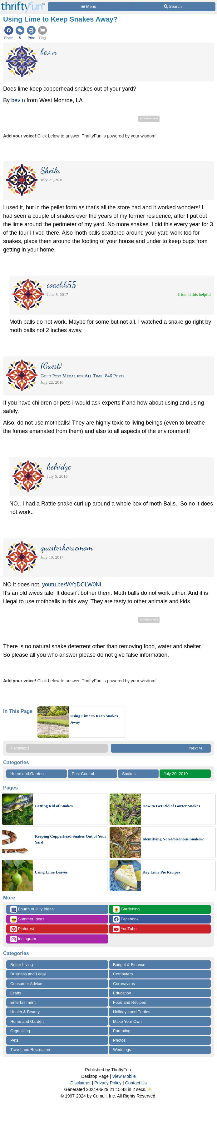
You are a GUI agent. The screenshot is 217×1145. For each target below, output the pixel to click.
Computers (123, 974)
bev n (18, 100)
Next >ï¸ (198, 748)
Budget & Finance (129, 964)
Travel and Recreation (30, 1049)
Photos (119, 1040)
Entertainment (23, 1002)
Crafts (15, 993)
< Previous (20, 748)
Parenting (122, 1030)
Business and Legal (28, 974)
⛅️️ (150, 1089)
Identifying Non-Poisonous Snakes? (173, 839)
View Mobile (124, 1076)
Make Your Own (127, 1021)
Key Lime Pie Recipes (161, 872)
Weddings (122, 1049)
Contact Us (136, 1082)
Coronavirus (124, 983)
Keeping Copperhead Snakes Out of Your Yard (70, 839)
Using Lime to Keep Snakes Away (94, 719)
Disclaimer (80, 1082)
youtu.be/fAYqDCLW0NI (71, 584)
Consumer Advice (26, 983)
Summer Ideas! (28, 919)
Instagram (23, 939)
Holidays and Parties (131, 1011)
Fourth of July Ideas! (32, 909)
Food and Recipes (129, 1002)
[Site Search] (172, 6)
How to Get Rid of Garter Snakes (171, 806)
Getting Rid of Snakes (54, 806)
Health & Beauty (25, 1011)
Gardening (126, 909)
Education (122, 993)
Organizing (20, 1030)
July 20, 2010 (176, 773)
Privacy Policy (107, 1082)
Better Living (21, 964)
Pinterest (22, 929)
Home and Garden (27, 773)
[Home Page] (23, 3)
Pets (14, 1040)
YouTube (124, 929)
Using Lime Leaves (51, 872)
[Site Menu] (89, 6)
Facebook (126, 919)
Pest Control (83, 773)
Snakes (129, 773)
